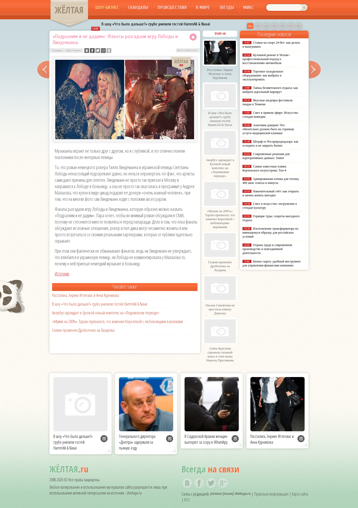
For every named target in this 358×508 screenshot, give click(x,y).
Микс (248, 7)
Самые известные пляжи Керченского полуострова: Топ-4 (264, 168)
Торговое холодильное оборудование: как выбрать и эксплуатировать (262, 75)
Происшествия (172, 7)
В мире (203, 7)
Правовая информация (271, 494)
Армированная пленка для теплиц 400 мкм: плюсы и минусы (270, 181)
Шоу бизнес (73, 50)
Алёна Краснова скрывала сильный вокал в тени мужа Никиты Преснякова (219, 354)
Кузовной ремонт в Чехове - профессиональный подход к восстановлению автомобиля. (266, 59)
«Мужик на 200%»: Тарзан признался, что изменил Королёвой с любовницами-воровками (117, 321)
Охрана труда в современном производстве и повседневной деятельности (267, 249)
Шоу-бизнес (107, 7)
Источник (62, 273)
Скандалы (138, 7)
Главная (57, 50)
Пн (250, 26)
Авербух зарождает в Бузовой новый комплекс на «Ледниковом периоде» (105, 313)
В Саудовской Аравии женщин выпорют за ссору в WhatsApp (206, 439)
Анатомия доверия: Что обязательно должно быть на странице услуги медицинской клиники (268, 129)
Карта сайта (300, 494)
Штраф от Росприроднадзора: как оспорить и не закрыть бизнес (270, 143)
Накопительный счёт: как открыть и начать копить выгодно (270, 193)
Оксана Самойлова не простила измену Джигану (220, 309)
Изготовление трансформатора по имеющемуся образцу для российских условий (270, 232)
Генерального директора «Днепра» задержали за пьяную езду (137, 442)
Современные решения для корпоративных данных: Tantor (266, 156)
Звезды (226, 7)
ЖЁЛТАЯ (69, 10)
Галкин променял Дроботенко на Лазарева (83, 330)
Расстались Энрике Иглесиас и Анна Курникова (85, 295)
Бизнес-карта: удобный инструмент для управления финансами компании (271, 263)
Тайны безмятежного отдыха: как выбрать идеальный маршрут (270, 90)
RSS (187, 500)
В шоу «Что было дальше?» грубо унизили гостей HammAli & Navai (156, 24)
